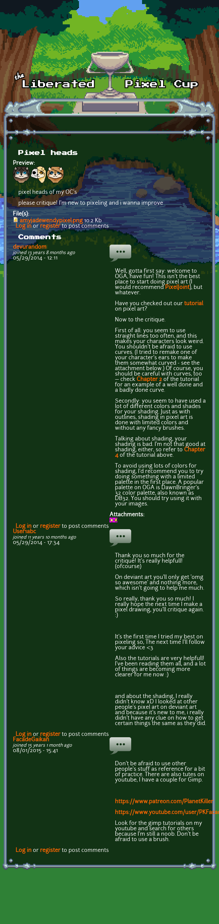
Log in (24, 226)
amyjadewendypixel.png (51, 221)
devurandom (29, 247)
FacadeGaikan (31, 740)
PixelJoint (177, 287)
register (50, 226)
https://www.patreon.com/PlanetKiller (164, 802)
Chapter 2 (149, 379)
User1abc (24, 532)
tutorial (193, 304)
